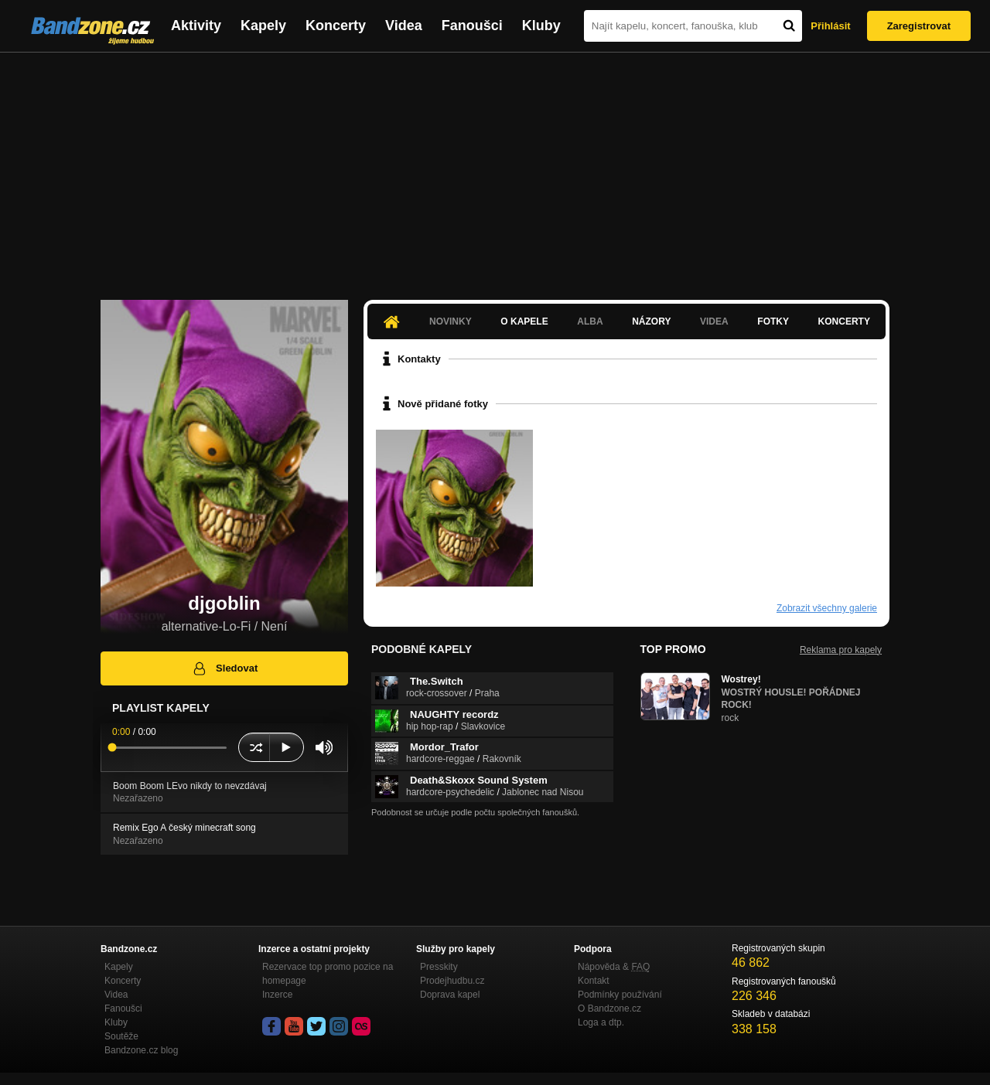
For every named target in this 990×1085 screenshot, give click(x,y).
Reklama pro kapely (841, 650)
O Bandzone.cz (609, 1008)
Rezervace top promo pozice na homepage (327, 973)
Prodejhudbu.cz (452, 980)
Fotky (773, 321)
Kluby (541, 25)
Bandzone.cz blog (141, 1050)
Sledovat (224, 668)
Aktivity (196, 25)
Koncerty (336, 25)
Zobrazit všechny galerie (827, 608)
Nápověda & (614, 966)
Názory (651, 321)
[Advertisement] (495, 168)
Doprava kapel (450, 994)
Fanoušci (472, 25)
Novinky (450, 321)
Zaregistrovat (919, 26)
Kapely (263, 25)
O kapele (524, 321)
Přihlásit (830, 26)
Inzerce (277, 994)
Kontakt (593, 980)
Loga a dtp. (601, 1022)
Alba (590, 321)
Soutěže (121, 1036)
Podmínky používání (620, 994)
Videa (403, 25)
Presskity (439, 966)
